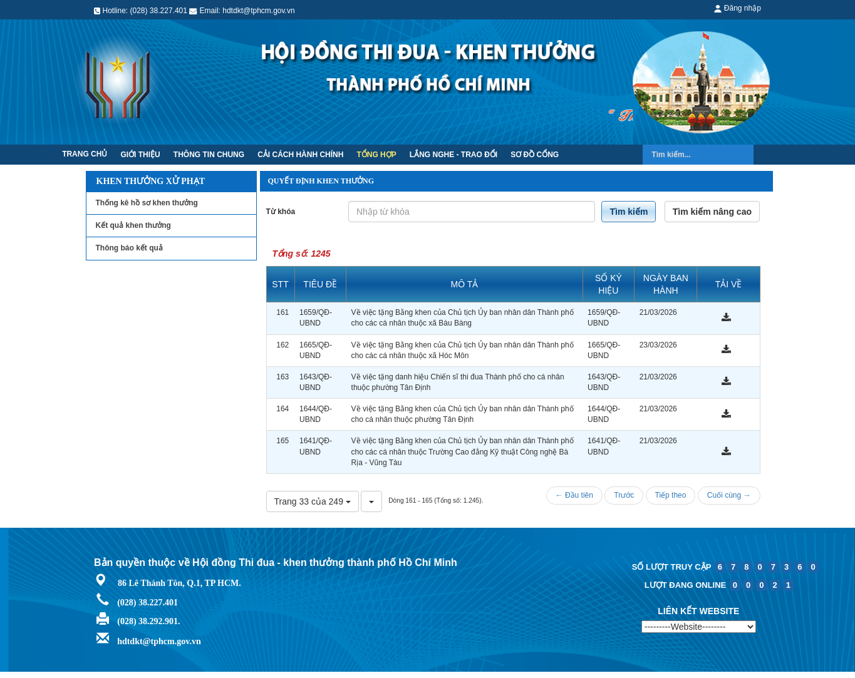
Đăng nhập (737, 8)
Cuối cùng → (729, 495)
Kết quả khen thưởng (133, 225)
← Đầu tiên (574, 495)
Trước (624, 495)
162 (282, 345)
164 (282, 408)
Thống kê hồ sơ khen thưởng (147, 202)
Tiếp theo (671, 495)
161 (282, 312)
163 (282, 376)
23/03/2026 (658, 345)
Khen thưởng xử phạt (150, 181)
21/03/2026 (658, 312)
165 (282, 440)
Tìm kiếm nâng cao (712, 212)
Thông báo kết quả (129, 248)
